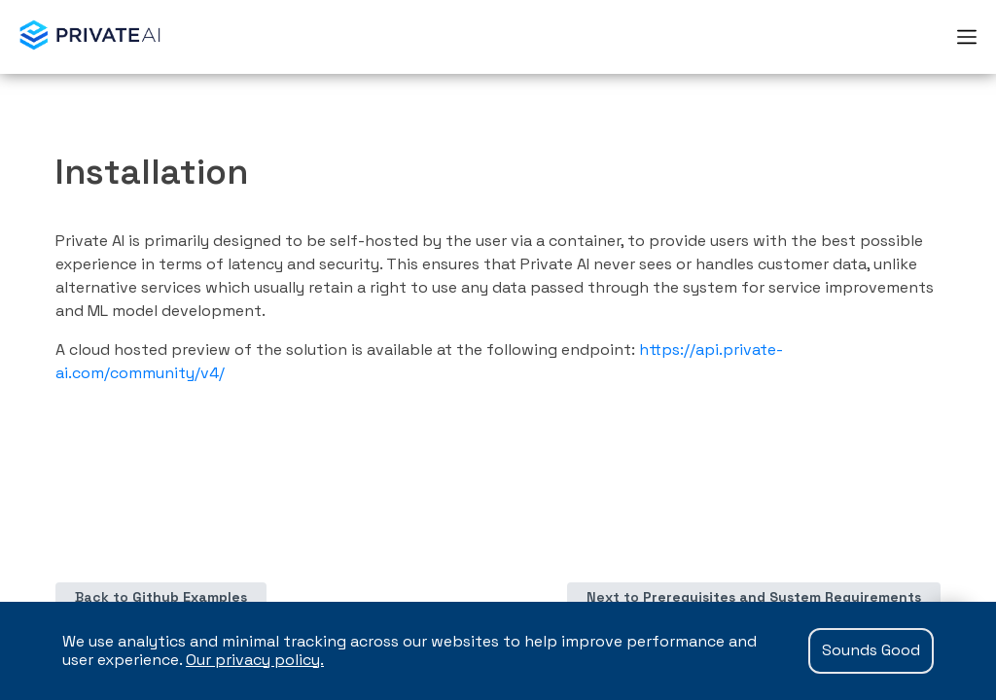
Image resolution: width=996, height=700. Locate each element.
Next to (754, 597)
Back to (161, 597)
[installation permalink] (43, 172)
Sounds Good (871, 650)
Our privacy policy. (255, 659)
